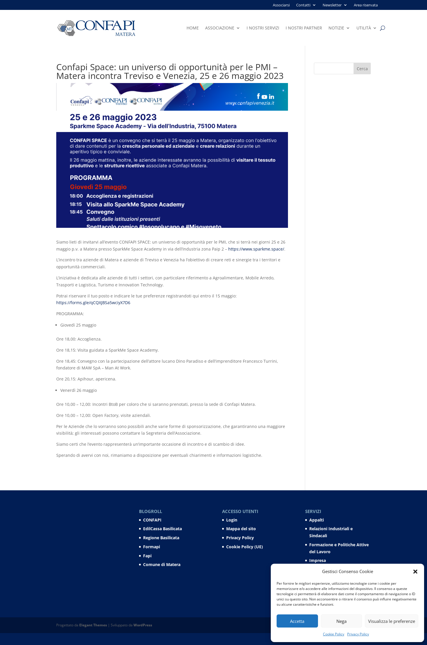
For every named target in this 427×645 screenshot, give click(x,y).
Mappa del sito (241, 528)
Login (231, 520)
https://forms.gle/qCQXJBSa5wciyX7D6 (93, 302)
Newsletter (332, 5)
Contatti (303, 5)
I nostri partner (304, 28)
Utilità (363, 28)
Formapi (151, 546)
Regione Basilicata (161, 537)
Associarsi (281, 5)
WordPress (142, 625)
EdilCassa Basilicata (162, 528)
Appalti (316, 520)
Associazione (219, 28)
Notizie (336, 28)
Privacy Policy (358, 634)
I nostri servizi (263, 28)
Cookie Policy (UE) (244, 546)
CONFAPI (152, 520)
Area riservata (366, 5)
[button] (415, 571)
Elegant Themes (93, 625)
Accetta (297, 621)
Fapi (147, 555)
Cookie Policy (333, 634)
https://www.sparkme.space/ (256, 249)
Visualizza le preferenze (391, 621)
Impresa (317, 560)
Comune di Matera (161, 564)
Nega (341, 621)
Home (193, 28)
